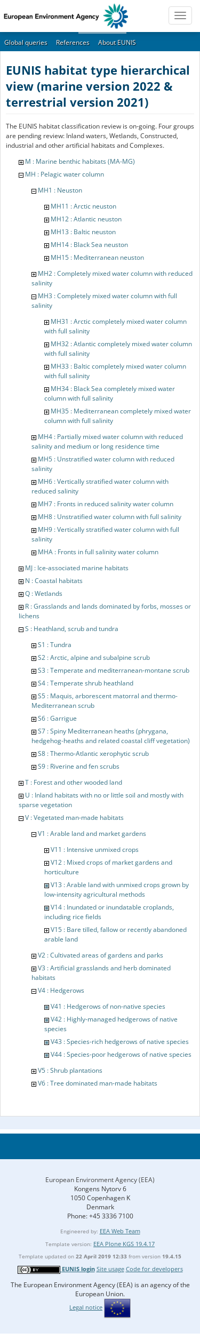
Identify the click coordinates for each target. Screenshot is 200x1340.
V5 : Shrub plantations (70, 1070)
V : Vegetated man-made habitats (74, 817)
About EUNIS (117, 42)
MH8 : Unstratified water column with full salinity (109, 516)
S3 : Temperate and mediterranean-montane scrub (113, 670)
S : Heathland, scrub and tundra (71, 628)
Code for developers (154, 1269)
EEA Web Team (120, 1231)
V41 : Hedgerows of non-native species (108, 1006)
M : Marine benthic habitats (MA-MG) (80, 161)
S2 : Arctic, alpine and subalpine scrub (94, 657)
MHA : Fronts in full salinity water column (98, 551)
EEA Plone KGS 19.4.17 (124, 1244)
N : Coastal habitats (54, 580)
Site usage (110, 1269)
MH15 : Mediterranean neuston (97, 257)
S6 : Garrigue (57, 718)
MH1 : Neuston (60, 190)
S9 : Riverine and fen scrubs (78, 766)
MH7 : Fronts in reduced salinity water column (105, 503)
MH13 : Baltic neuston (83, 231)
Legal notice (85, 1307)
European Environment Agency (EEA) (100, 1179)
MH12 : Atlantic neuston (86, 219)
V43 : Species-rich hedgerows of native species (120, 1041)
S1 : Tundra (54, 644)
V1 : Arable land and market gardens (92, 833)
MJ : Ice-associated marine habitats (77, 567)
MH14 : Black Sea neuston (89, 244)
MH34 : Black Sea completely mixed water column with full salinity (109, 393)
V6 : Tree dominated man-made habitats (97, 1083)
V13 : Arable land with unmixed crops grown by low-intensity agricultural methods (116, 889)
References (73, 42)
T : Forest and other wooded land (73, 782)
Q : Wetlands (43, 593)
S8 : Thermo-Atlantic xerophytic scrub (93, 753)
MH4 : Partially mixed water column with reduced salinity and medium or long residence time (107, 441)
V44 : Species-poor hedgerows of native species (121, 1054)
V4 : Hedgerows (61, 990)
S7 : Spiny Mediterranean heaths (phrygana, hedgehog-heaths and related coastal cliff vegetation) (110, 736)
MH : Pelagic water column (64, 174)
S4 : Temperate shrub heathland (85, 683)
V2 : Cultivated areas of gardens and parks (100, 955)
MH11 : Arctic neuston (83, 206)
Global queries (25, 42)
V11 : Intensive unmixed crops (95, 849)
